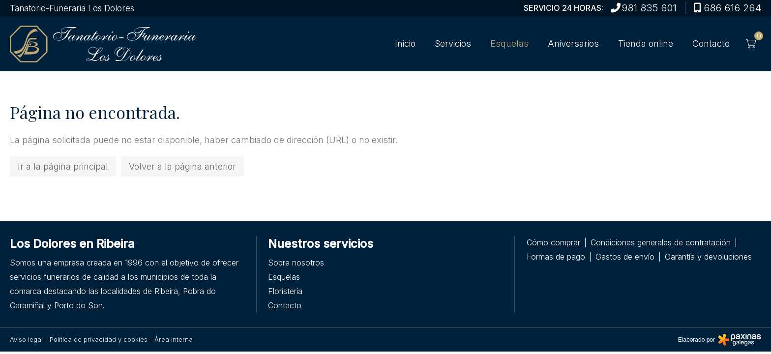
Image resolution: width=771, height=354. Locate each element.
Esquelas (509, 43)
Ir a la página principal (63, 166)
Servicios (453, 43)
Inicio (405, 43)
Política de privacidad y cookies (99, 339)
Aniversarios (573, 43)
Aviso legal (26, 339)
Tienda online (645, 43)
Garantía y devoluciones (708, 257)
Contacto (711, 43)
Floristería (285, 291)
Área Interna (173, 339)
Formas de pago (556, 257)
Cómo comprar (553, 242)
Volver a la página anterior (182, 166)
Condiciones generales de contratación (661, 242)
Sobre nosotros (296, 262)
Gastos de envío (624, 257)
